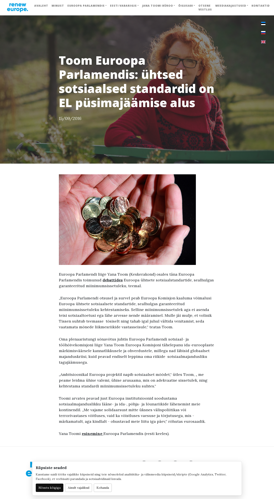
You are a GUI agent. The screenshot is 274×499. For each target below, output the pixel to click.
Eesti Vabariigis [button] (123, 5)
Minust (58, 5)
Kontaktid (261, 5)
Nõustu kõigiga (50, 488)
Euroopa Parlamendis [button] (86, 5)
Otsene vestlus (205, 7)
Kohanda (103, 488)
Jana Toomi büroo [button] (157, 5)
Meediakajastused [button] (230, 5)
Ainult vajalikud (78, 488)
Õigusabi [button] (185, 5)
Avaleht (41, 5)
